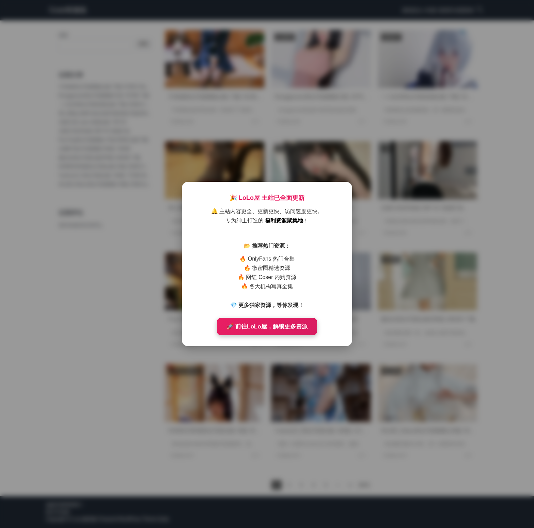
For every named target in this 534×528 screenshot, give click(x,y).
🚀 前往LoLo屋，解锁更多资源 (266, 326)
